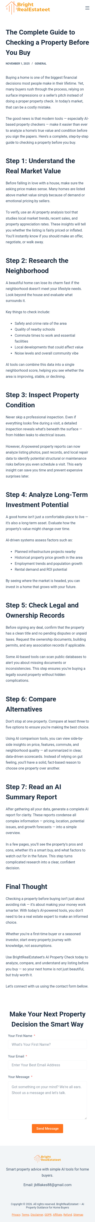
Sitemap (78, 1214)
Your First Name (20, 1036)
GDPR (47, 1214)
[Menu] (87, 8)
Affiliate (57, 1214)
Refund (67, 1214)
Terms (25, 1214)
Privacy (16, 1214)
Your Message (18, 1077)
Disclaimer (37, 1214)
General (40, 63)
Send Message (47, 1129)
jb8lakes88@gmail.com (53, 1185)
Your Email (16, 1056)
